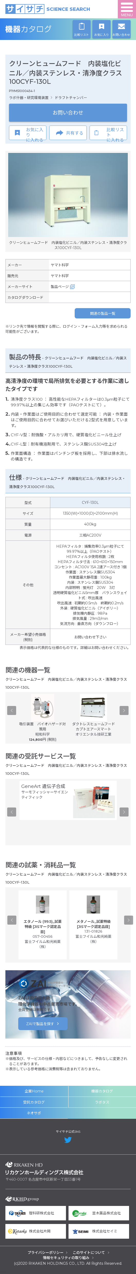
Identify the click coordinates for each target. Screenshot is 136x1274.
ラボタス (102, 1102)
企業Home (34, 1091)
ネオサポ (34, 1113)
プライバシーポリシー (45, 1252)
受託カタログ (34, 1102)
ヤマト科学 (60, 265)
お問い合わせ (68, 113)
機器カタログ (44, 29)
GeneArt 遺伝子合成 (43, 786)
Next (124, 710)
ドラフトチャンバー (71, 97)
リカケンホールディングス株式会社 (44, 1168)
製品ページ (60, 286)
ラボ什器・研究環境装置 (28, 97)
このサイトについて (89, 1252)
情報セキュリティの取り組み (66, 1257)
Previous (11, 710)
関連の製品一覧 (102, 313)
